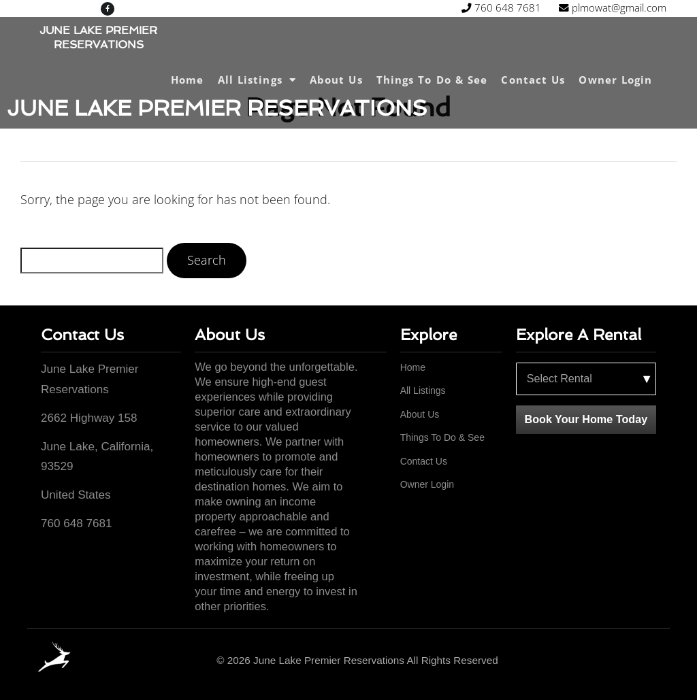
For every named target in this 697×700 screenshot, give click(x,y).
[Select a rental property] (586, 379)
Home (187, 79)
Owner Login (615, 79)
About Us (336, 79)
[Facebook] (651, 661)
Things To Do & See (432, 79)
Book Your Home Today (585, 419)
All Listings (257, 80)
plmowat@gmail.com (515, 12)
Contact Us (533, 79)
